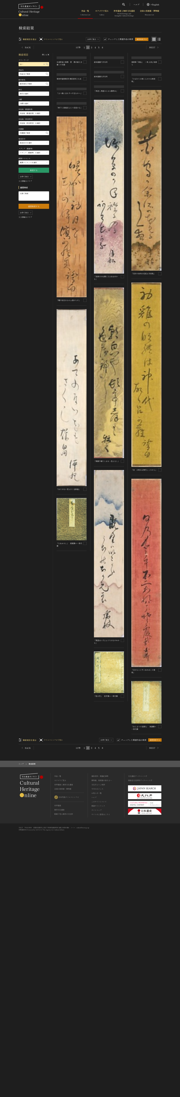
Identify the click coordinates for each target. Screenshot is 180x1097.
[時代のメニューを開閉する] (34, 94)
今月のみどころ (97, 1040)
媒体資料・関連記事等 (99, 1028)
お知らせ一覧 (96, 1045)
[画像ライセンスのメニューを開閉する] (34, 162)
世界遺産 (57, 1057)
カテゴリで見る (102, 13)
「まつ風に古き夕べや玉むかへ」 (69, 304)
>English (153, 4)
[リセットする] (44, 64)
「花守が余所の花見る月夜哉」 (143, 496)
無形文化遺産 (59, 1061)
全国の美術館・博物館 (149, 13)
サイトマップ (96, 1062)
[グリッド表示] (153, 39)
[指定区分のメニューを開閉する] (34, 143)
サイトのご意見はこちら (100, 1066)
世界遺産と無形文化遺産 (124, 13)
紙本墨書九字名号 (101, 136)
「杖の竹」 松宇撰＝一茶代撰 (143, 927)
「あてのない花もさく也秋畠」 (68, 867)
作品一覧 (85, 13)
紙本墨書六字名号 (101, 79)
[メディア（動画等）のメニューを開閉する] (34, 153)
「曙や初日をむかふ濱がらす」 (68, 679)
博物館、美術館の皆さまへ (101, 1032)
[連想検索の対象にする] (85, 70)
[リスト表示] (159, 39)
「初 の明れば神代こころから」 (144, 692)
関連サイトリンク (98, 1057)
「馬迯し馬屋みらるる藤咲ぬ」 (106, 344)
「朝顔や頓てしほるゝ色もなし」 (107, 714)
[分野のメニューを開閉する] (34, 103)
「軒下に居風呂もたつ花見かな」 (69, 486)
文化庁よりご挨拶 (98, 1036)
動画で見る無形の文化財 (63, 1065)
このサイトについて (99, 1053)
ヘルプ (136, 4)
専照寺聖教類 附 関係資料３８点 (69, 104)
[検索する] (47, 64)
